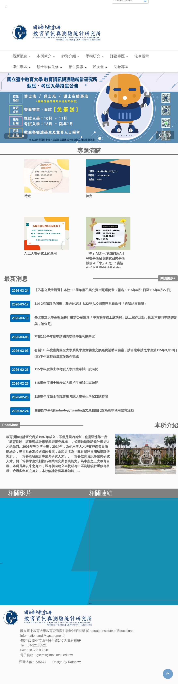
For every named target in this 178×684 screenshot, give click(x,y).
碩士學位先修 (48, 67)
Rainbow (74, 662)
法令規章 (141, 56)
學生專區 (20, 67)
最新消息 (20, 56)
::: (6, 6)
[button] (8, 136)
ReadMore (10, 425)
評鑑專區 (117, 56)
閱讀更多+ (167, 278)
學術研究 (93, 56)
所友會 (98, 67)
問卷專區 (121, 67)
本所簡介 (44, 56)
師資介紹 (68, 56)
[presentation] (160, 135)
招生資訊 (76, 67)
